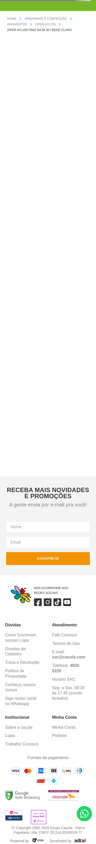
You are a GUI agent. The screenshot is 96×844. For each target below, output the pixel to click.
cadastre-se (48, 558)
